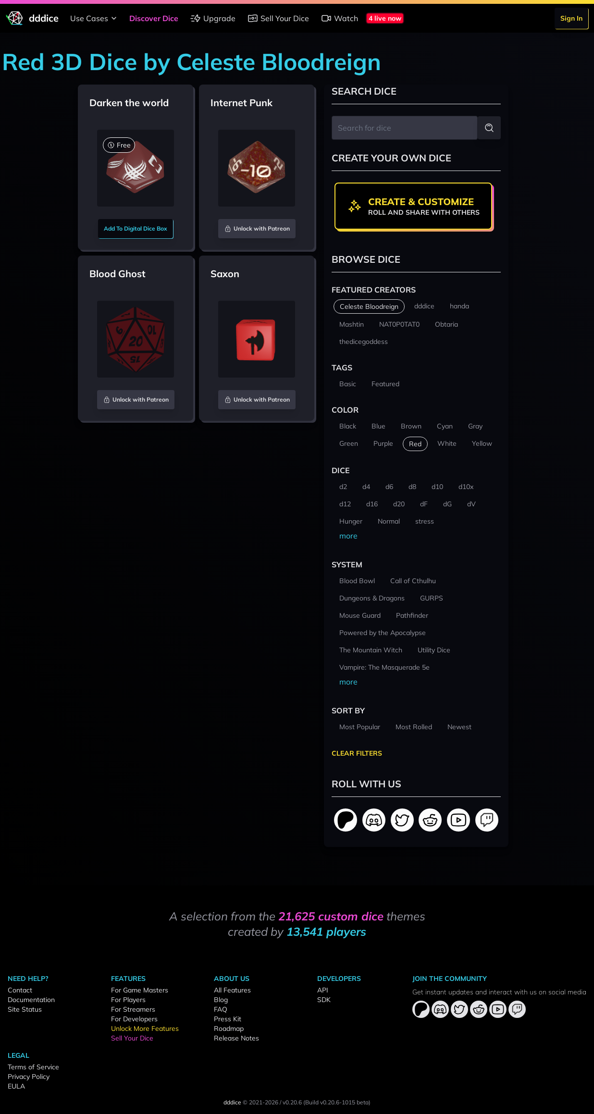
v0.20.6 (292, 1102)
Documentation (31, 999)
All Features (232, 990)
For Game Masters (139, 990)
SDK (324, 999)
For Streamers (133, 1009)
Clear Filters (357, 753)
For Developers (134, 1019)
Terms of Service (33, 1067)
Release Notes (236, 1038)
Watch (339, 18)
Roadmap (229, 1028)
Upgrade (212, 18)
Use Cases (95, 18)
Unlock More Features (145, 1028)
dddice (232, 1102)
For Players (128, 999)
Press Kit (227, 1019)
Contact (20, 990)
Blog (221, 999)
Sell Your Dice (278, 18)
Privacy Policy (29, 1076)
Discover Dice (153, 18)
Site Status (25, 1009)
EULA (16, 1086)
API (322, 990)
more (348, 535)
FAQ (220, 1009)
